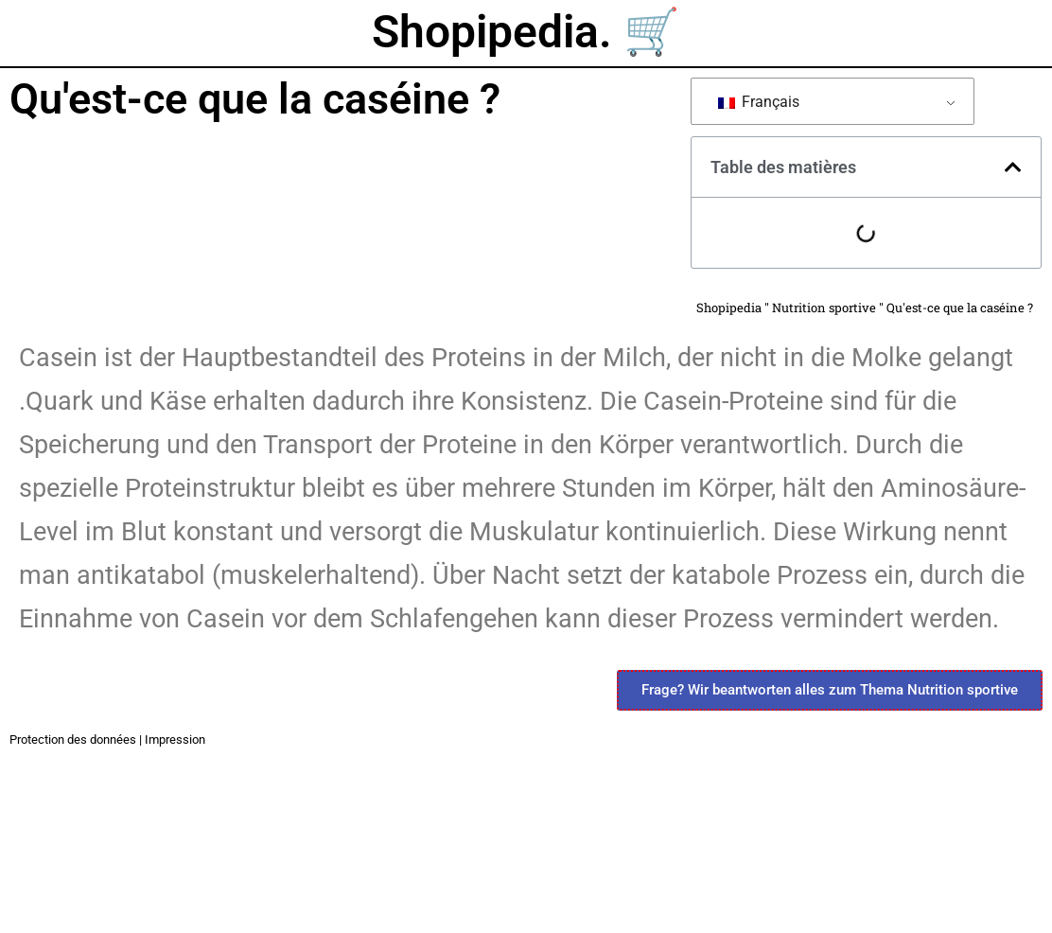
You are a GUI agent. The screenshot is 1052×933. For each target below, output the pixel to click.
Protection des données (72, 739)
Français (758, 102)
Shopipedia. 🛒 (526, 32)
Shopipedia (729, 307)
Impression (175, 739)
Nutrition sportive (824, 307)
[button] (1013, 167)
